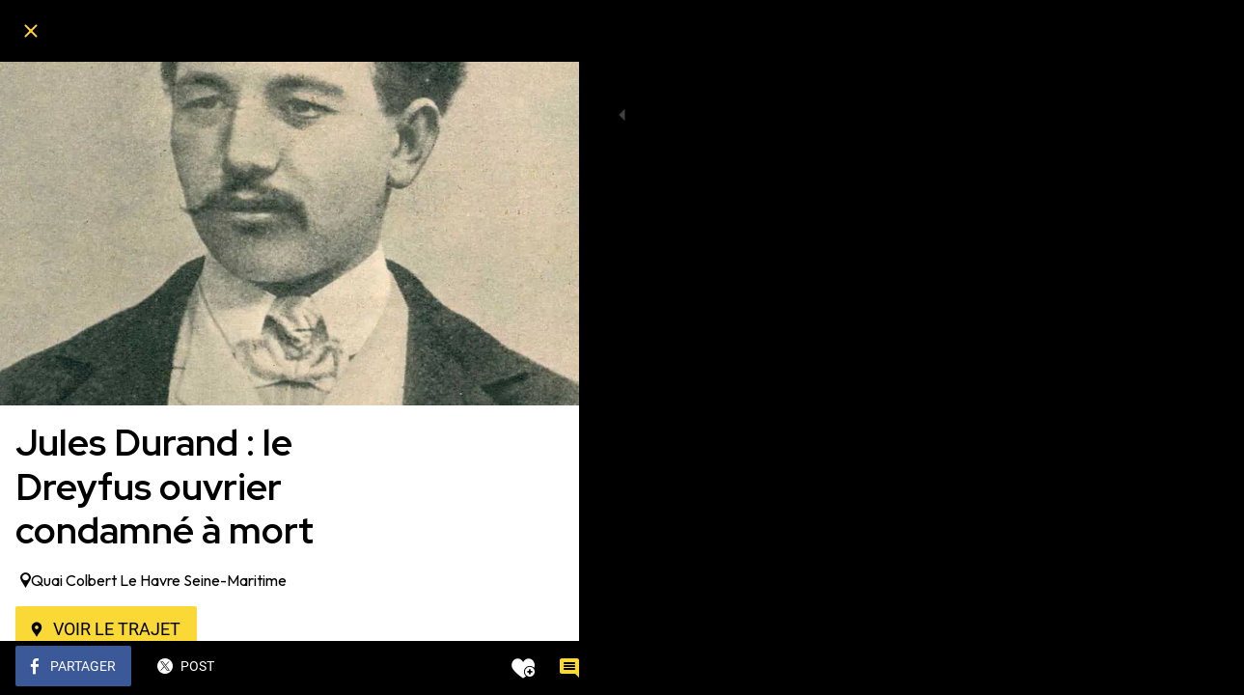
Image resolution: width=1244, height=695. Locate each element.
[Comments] (540, 668)
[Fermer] (30, 30)
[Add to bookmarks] (494, 668)
